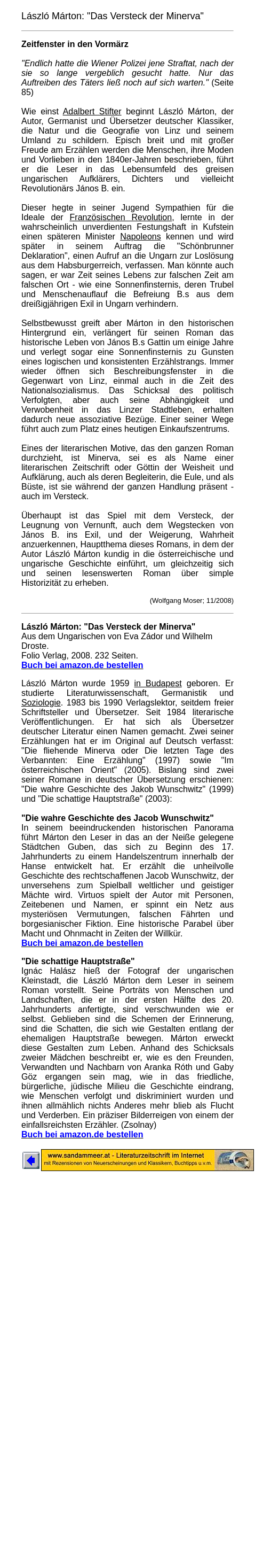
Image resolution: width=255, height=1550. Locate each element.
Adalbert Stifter (92, 111)
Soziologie (41, 702)
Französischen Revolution (121, 217)
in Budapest (158, 683)
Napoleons (140, 236)
